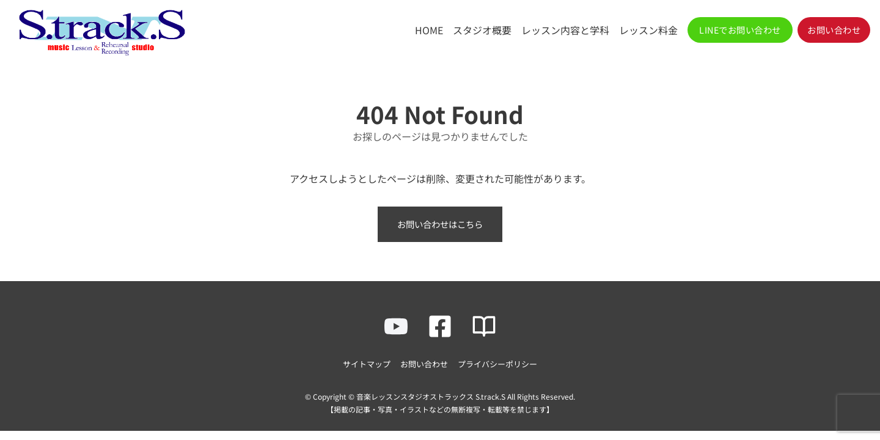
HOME (429, 30)
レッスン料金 (648, 30)
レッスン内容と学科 (565, 30)
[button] (740, 30)
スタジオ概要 (482, 30)
